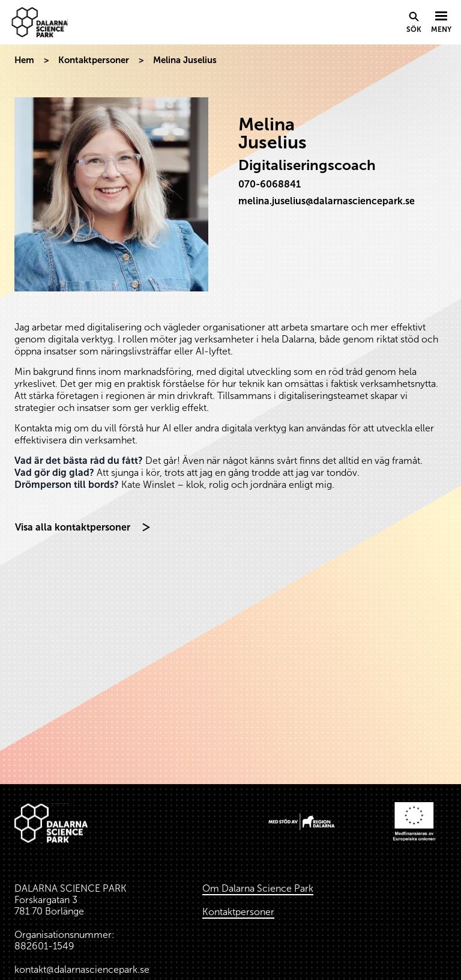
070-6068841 (269, 184)
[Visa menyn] (441, 23)
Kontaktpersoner (93, 60)
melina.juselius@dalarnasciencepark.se (326, 201)
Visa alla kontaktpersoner (72, 527)
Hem (24, 60)
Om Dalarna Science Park (257, 888)
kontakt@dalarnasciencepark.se (81, 969)
